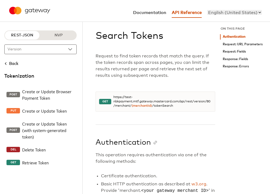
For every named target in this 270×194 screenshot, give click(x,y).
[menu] (234, 12)
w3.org (198, 184)
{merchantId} (141, 106)
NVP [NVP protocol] (59, 35)
